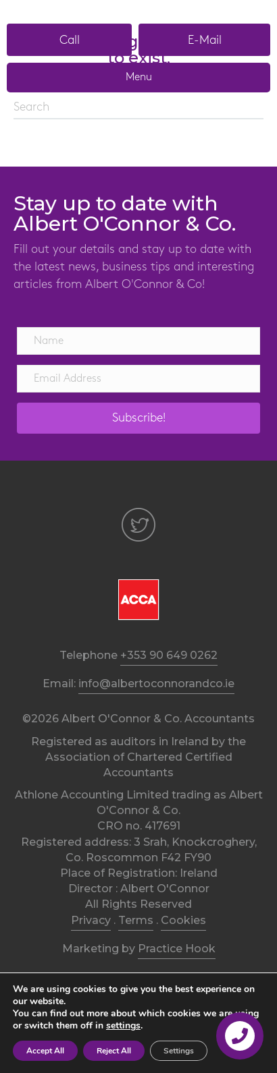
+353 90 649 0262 (169, 655)
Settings (178, 1050)
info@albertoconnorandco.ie (156, 683)
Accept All (45, 1050)
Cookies (183, 920)
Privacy (91, 920)
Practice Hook (177, 948)
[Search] (138, 107)
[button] (69, 40)
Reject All (114, 1050)
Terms (135, 920)
